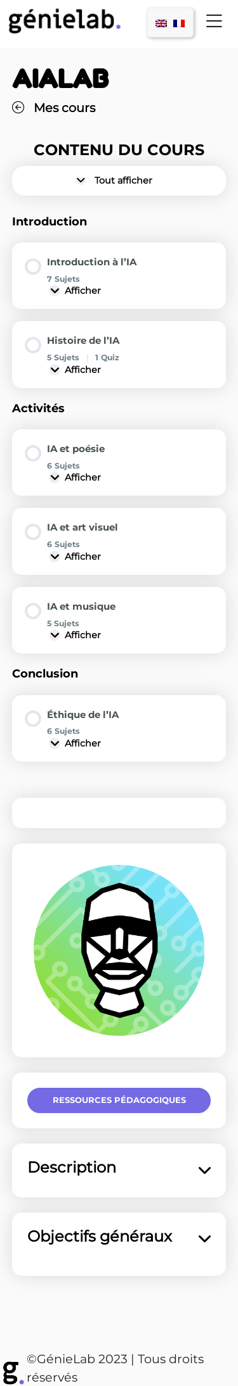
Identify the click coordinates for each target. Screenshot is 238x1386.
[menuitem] (161, 22)
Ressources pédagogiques (119, 1100)
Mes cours (53, 107)
